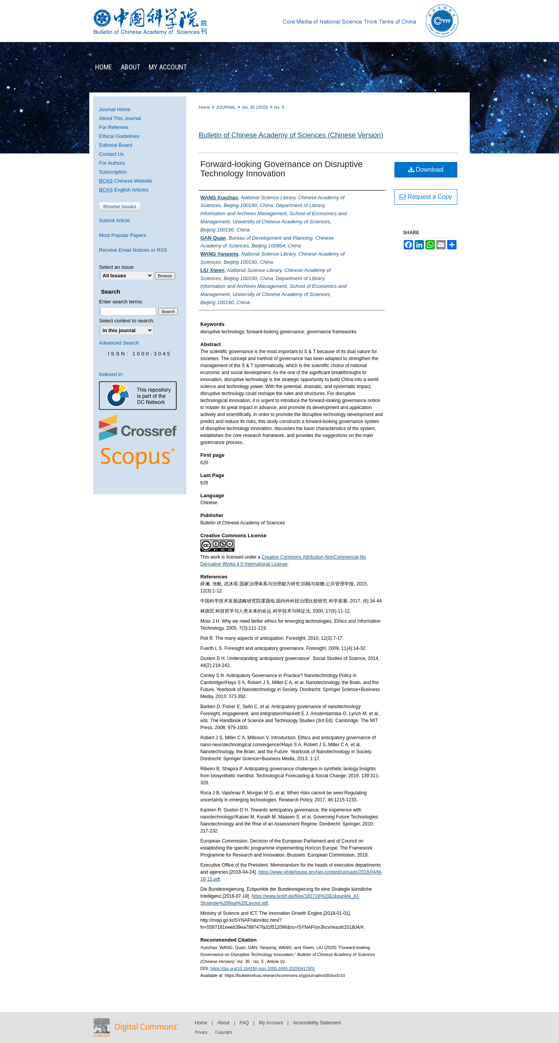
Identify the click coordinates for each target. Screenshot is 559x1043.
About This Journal (120, 118)
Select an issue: (117, 267)
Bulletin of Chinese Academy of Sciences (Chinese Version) (291, 135)
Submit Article (114, 220)
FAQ (244, 1023)
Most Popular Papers (122, 235)
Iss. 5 (279, 107)
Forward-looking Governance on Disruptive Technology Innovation (281, 168)
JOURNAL (226, 107)
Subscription (113, 172)
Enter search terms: (121, 302)
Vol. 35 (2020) (254, 107)
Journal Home (114, 109)
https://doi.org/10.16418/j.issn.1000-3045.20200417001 (262, 968)
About (223, 1023)
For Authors (112, 163)
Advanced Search (119, 343)
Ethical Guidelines (119, 136)
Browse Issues (119, 206)
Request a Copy (425, 196)
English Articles (123, 190)
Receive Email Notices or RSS (133, 250)
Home (204, 107)
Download (426, 169)
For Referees (113, 127)
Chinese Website (125, 181)
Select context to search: (126, 321)
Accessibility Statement (317, 1023)
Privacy (201, 1032)
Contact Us (111, 154)
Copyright (223, 1032)
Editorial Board (115, 145)
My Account (271, 1023)
